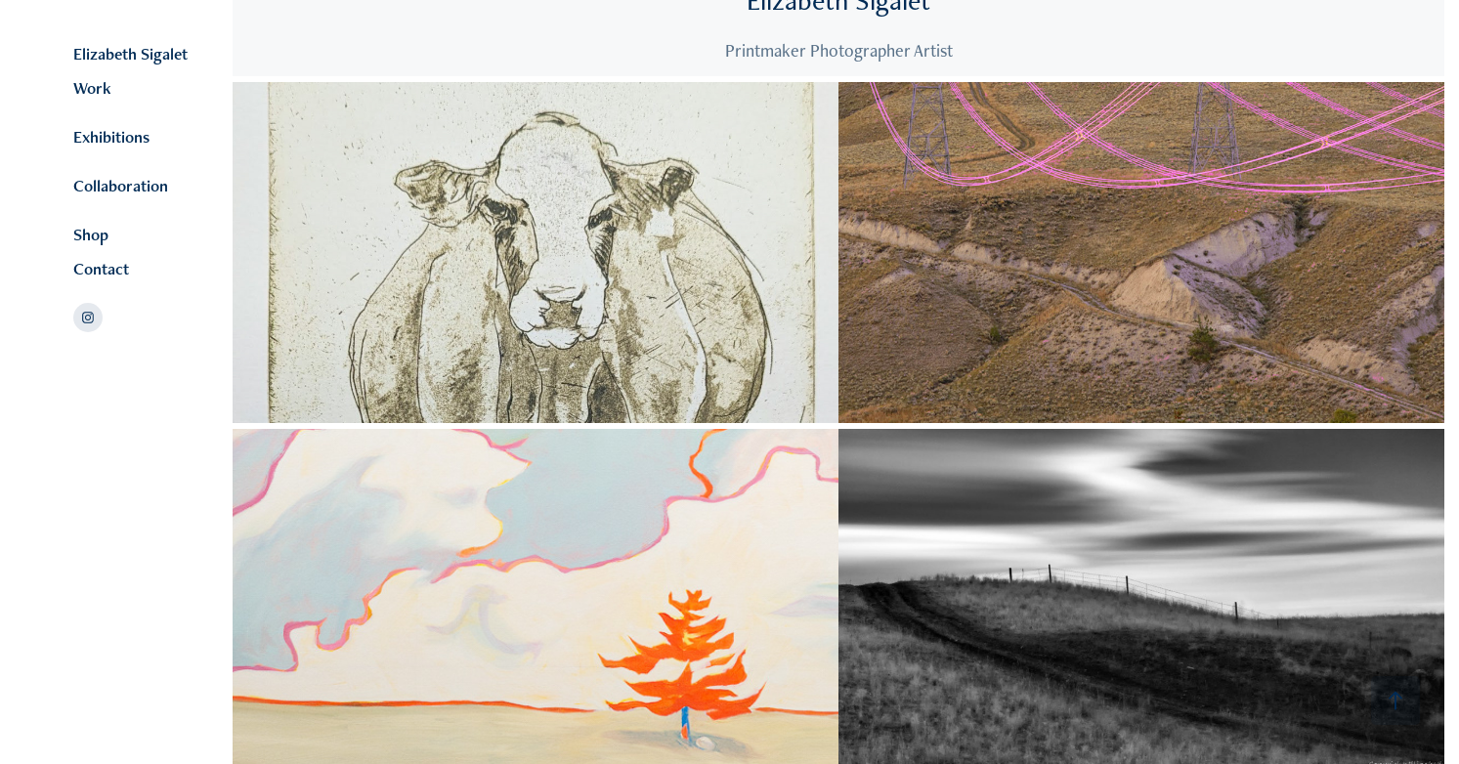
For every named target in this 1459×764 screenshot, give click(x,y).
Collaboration (120, 185)
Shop (90, 234)
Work (92, 88)
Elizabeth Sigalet (130, 53)
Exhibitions (111, 137)
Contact (101, 268)
